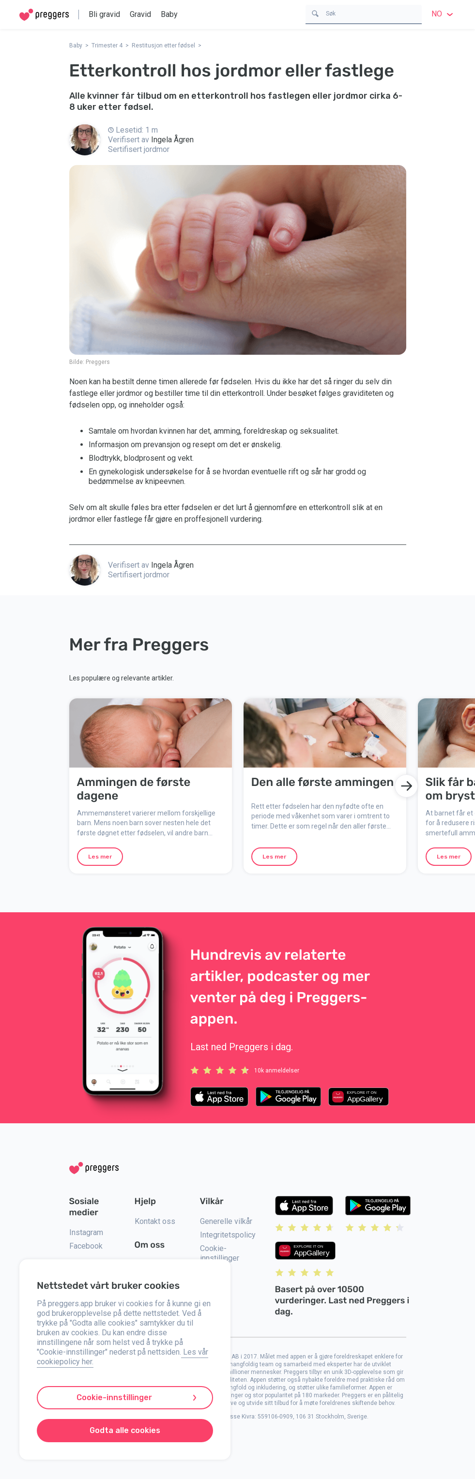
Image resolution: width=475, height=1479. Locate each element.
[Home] (44, 15)
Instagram (86, 1232)
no (443, 13)
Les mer (100, 856)
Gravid (140, 14)
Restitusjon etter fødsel (163, 45)
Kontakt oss (155, 1221)
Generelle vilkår (226, 1221)
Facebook (86, 1246)
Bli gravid (104, 14)
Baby (169, 14)
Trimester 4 (107, 45)
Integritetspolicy (228, 1234)
